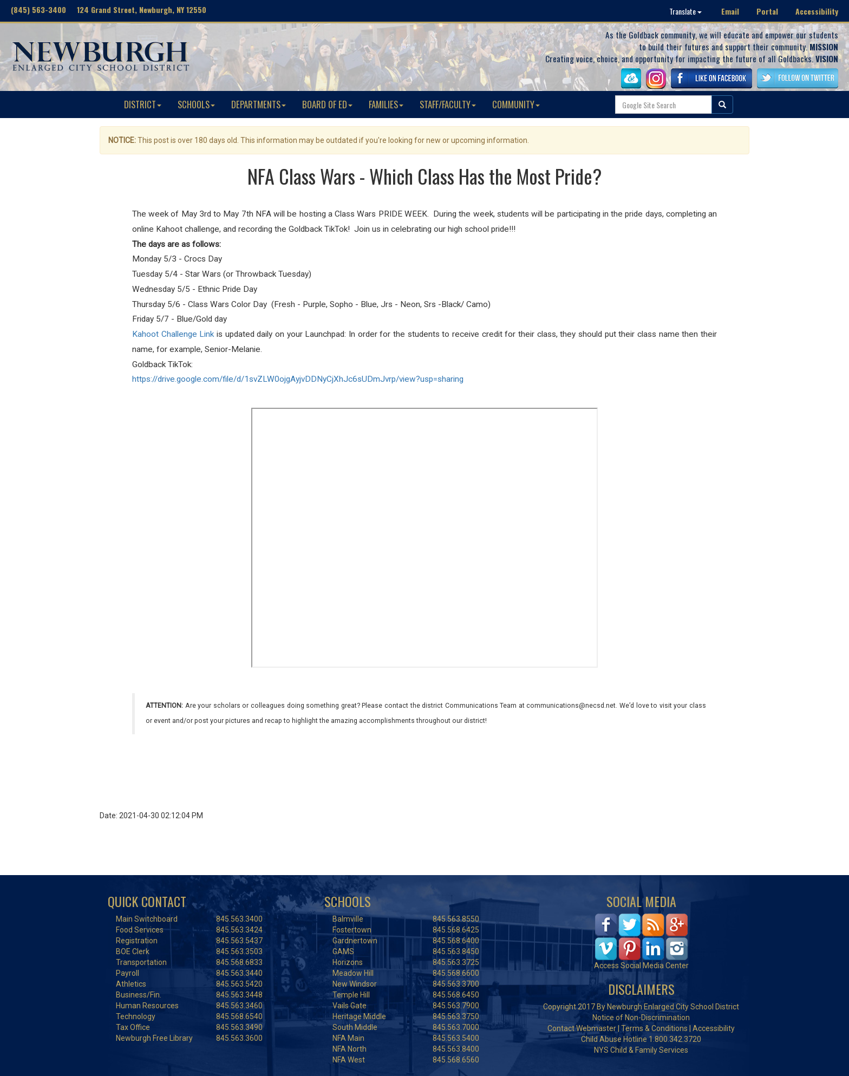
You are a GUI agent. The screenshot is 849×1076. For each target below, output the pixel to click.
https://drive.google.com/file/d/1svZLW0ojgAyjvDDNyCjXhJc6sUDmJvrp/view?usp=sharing (297, 379)
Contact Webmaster (581, 1028)
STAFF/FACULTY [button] (448, 104)
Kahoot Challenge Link (173, 334)
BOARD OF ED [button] (327, 104)
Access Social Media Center (641, 965)
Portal (767, 11)
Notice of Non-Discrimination (641, 1017)
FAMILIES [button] (386, 104)
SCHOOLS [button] (196, 104)
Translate (685, 11)
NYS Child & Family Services (641, 1050)
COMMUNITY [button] (516, 104)
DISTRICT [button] (142, 104)
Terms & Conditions (654, 1028)
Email (730, 11)
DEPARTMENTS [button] (258, 104)
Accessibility (816, 11)
